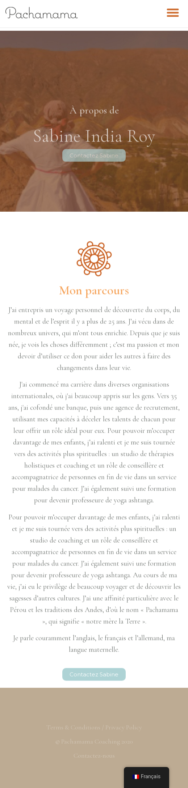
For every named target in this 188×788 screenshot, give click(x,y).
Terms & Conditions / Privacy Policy (94, 727)
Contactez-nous (94, 755)
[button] (173, 11)
